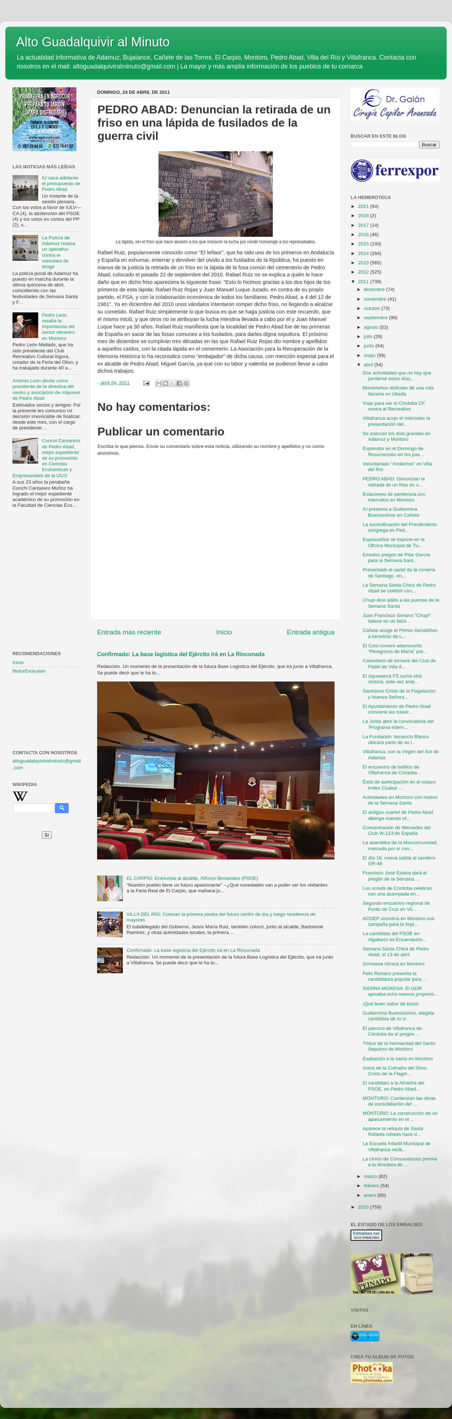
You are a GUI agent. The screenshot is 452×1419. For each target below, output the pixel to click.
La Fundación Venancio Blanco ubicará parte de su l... (396, 739)
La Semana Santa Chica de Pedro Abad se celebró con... (399, 587)
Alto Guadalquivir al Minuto (93, 42)
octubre (372, 308)
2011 (364, 281)
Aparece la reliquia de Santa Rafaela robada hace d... (393, 1131)
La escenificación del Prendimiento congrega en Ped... (400, 527)
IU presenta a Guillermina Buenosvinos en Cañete (391, 511)
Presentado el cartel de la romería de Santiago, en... (399, 572)
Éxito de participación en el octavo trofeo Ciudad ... (399, 784)
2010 (364, 1207)
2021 (364, 206)
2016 (364, 234)
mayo (370, 355)
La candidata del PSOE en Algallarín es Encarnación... (395, 936)
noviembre (376, 299)
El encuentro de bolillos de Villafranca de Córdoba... (392, 769)
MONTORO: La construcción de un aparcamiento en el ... (400, 1116)
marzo (371, 1176)
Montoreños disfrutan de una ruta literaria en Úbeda (398, 390)
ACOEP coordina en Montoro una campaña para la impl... (399, 921)
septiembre (376, 317)
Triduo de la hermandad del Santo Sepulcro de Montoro (399, 1046)
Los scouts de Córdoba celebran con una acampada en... (397, 891)
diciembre (375, 289)
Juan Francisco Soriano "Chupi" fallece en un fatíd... (397, 618)
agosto (372, 327)
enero (370, 1195)
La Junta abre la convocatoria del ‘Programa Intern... (398, 724)
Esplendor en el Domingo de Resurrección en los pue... (393, 451)
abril (369, 364)
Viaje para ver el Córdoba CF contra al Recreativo (394, 406)
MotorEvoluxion (29, 671)
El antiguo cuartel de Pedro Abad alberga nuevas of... (398, 815)
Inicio (224, 632)
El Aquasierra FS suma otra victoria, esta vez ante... (392, 678)
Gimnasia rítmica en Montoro (394, 963)
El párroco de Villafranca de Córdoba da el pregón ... (392, 1031)
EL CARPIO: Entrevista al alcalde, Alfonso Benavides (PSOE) (192, 878)
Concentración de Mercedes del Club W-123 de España (397, 830)
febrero (372, 1185)
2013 (364, 262)
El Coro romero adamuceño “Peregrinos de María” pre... (395, 648)
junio (369, 345)
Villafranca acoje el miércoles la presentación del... (396, 421)
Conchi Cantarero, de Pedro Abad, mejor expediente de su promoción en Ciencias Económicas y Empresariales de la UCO (46, 458)
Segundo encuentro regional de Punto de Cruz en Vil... (396, 906)
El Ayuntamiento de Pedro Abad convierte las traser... (397, 709)
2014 (364, 253)
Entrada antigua (311, 632)
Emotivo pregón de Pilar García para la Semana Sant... (396, 557)
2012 (364, 272)
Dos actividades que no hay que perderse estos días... (397, 375)
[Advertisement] (46, 549)
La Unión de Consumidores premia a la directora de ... (400, 1161)
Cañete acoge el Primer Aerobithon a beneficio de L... (400, 633)
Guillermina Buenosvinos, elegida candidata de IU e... (398, 1015)
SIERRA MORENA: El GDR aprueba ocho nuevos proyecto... (400, 991)
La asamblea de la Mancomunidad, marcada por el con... (400, 845)
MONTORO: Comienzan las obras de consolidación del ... (399, 1101)
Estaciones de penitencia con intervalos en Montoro (394, 496)
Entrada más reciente (129, 632)
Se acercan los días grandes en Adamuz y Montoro (397, 436)
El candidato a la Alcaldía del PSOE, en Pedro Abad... (394, 1085)
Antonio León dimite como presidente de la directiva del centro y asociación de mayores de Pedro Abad (46, 389)
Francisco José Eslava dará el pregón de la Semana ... (395, 875)
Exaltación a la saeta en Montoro (398, 1058)
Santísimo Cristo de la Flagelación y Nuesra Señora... (399, 693)
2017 (364, 225)
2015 (364, 243)
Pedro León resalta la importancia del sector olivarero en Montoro (58, 326)
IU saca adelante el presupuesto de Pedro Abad (61, 183)
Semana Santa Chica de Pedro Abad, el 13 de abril (396, 951)
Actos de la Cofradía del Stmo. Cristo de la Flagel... (395, 1070)
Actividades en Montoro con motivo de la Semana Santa (400, 800)
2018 (364, 215)
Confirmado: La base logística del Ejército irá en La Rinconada (181, 654)
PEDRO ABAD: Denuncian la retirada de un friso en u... (394, 481)
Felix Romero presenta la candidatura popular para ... (395, 976)
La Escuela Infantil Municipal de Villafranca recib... (397, 1146)
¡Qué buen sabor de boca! (391, 1003)
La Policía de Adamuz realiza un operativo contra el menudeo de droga (58, 252)
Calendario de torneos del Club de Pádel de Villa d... (399, 663)
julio (369, 336)
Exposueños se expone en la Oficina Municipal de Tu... (394, 542)
